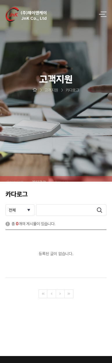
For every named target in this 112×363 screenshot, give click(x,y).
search (99, 210)
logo (47, 14)
